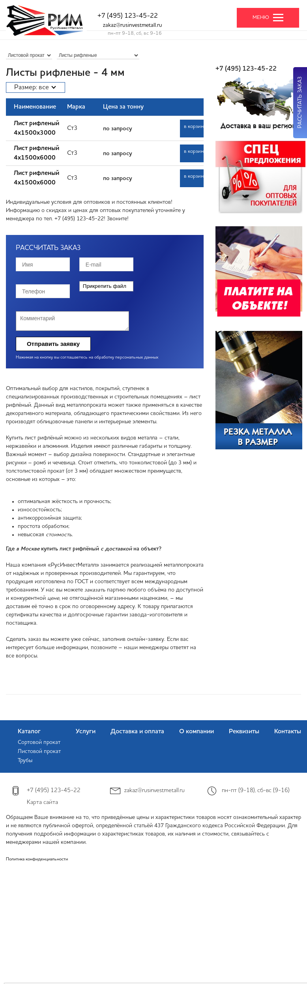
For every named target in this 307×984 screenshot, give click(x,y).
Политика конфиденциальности (37, 859)
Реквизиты (244, 732)
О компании (196, 732)
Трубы (25, 760)
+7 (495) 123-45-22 (127, 16)
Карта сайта (42, 803)
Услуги (85, 732)
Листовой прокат (39, 751)
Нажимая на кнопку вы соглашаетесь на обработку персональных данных (87, 357)
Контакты (287, 732)
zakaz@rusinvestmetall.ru (132, 25)
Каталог (29, 732)
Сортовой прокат (39, 742)
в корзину (194, 126)
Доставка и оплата (137, 732)
